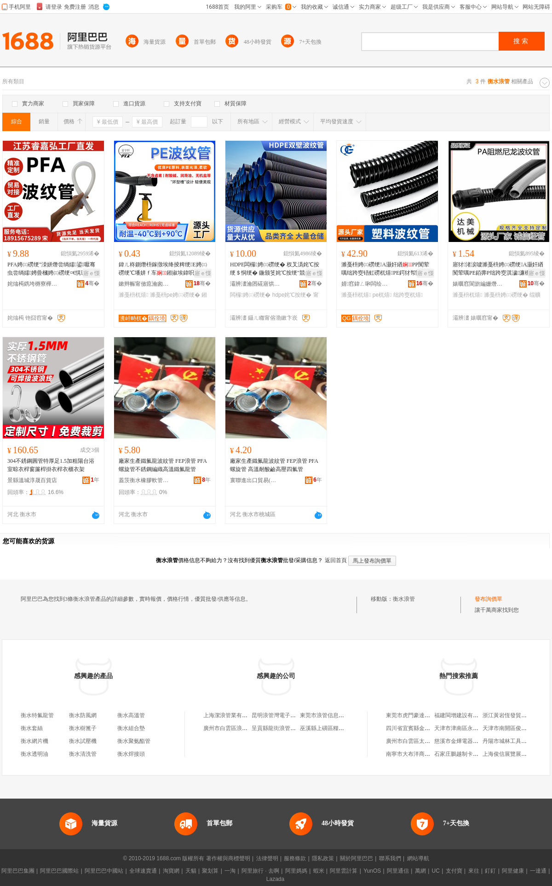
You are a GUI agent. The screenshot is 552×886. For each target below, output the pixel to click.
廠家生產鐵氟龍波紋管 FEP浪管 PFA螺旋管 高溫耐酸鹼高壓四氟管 (274, 465)
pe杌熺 (382, 295)
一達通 (538, 871)
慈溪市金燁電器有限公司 (464, 741)
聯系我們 (390, 858)
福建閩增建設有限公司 (461, 715)
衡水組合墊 (131, 728)
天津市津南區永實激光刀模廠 (470, 728)
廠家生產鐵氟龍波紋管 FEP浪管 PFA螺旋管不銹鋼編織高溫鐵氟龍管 (163, 465)
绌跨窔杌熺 (408, 295)
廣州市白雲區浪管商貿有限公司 (242, 728)
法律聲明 (267, 858)
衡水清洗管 (83, 754)
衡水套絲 (32, 728)
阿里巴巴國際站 (59, 871)
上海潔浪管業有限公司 (231, 715)
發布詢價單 (488, 599)
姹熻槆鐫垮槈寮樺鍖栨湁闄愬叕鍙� (32, 284)
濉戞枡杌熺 (133, 295)
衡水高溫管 (131, 715)
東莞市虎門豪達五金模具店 (419, 715)
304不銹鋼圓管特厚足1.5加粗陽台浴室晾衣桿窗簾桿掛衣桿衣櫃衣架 (50, 465)
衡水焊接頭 (131, 754)
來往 (473, 871)
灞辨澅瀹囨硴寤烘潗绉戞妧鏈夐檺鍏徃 (255, 284)
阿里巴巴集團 (17, 871)
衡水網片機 (34, 741)
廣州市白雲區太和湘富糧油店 (422, 741)
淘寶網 (171, 871)
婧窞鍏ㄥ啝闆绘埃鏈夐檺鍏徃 (366, 284)
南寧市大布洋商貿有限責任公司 (424, 754)
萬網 (420, 871)
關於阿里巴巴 (356, 858)
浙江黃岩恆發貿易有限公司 (516, 715)
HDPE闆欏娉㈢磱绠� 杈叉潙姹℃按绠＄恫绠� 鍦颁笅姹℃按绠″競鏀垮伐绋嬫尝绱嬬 (276, 269)
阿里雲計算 (343, 871)
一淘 (230, 871)
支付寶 (454, 871)
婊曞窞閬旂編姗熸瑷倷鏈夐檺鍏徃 (478, 284)
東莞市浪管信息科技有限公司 (336, 715)
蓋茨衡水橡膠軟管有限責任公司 (144, 480)
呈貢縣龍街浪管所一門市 (282, 728)
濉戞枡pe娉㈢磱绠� (175, 295)
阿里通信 (398, 871)
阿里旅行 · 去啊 (260, 871)
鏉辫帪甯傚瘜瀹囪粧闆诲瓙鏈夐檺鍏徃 (144, 284)
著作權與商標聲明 (228, 858)
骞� (92, 283)
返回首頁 (336, 560)
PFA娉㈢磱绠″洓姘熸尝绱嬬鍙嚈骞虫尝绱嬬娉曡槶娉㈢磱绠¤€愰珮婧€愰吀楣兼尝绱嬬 (51, 269)
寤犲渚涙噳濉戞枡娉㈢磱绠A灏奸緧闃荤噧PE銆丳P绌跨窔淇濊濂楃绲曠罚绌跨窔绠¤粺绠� (498, 269)
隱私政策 (323, 858)
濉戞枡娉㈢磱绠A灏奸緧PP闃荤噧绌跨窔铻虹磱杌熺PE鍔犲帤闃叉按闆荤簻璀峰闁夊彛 (386, 269)
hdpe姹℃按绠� (292, 295)
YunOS (372, 871)
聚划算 (210, 871)
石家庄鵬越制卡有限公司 (464, 754)
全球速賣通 (143, 871)
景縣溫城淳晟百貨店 (32, 480)
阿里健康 (513, 871)
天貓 (190, 871)
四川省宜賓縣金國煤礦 (413, 728)
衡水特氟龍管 (37, 715)
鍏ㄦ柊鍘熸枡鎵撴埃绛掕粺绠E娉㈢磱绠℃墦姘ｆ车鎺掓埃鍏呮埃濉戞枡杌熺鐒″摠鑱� (165, 269)
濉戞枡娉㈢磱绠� (506, 295)
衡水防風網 (83, 715)
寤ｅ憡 (91, 273)
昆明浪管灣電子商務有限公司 (287, 715)
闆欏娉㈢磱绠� (250, 295)
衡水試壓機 (83, 741)
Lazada (275, 879)
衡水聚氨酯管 (133, 741)
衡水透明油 (34, 754)
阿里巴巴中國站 (104, 871)
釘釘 (490, 871)
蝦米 (318, 871)
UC (436, 871)
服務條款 (295, 858)
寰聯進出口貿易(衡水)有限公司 (255, 480)
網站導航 (418, 858)
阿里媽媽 (296, 871)
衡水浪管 (404, 599)
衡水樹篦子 (83, 728)
